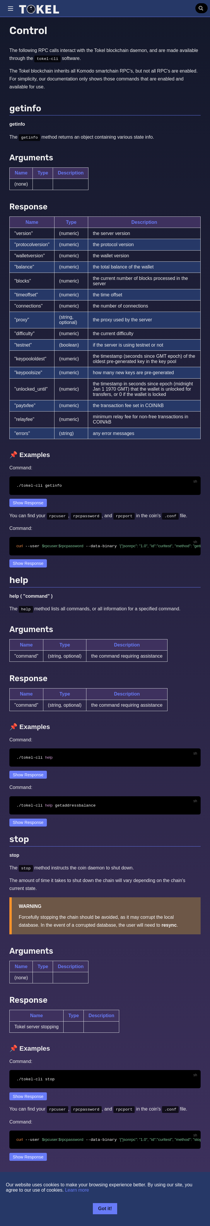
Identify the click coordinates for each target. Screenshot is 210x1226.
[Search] (201, 8)
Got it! (105, 1208)
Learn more (77, 1190)
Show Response (28, 503)
